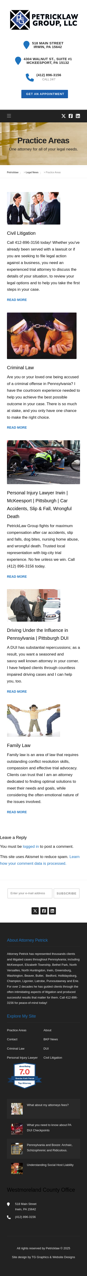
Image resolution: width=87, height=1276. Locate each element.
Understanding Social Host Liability (50, 1165)
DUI (46, 1048)
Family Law (18, 745)
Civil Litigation (21, 233)
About (48, 1030)
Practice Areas (16, 1030)
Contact (12, 1039)
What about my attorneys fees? (48, 1105)
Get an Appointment (44, 94)
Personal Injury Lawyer (22, 1057)
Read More (17, 300)
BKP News (51, 1039)
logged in (31, 846)
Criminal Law (20, 367)
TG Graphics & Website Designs (53, 1257)
